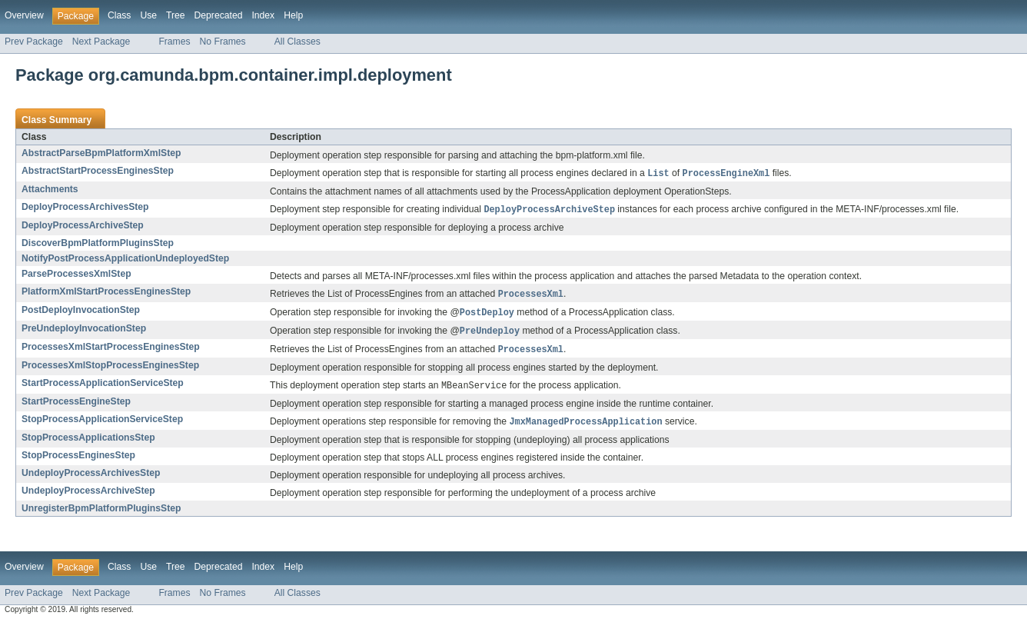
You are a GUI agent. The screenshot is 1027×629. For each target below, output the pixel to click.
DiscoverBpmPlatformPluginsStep (98, 244)
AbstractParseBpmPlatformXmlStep (101, 153)
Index (262, 15)
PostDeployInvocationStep (81, 312)
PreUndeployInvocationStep (84, 331)
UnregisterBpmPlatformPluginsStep (101, 514)
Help (293, 15)
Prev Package (34, 41)
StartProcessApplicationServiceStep (103, 387)
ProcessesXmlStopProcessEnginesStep (110, 369)
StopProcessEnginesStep (78, 461)
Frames (174, 41)
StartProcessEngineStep (76, 406)
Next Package (101, 41)
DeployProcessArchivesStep (85, 207)
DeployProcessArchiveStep (83, 226)
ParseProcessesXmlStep (76, 275)
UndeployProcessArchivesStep (91, 479)
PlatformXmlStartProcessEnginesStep (106, 293)
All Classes (297, 41)
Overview (24, 15)
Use (148, 15)
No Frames (223, 41)
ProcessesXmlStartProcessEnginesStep (111, 350)
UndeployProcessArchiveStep (88, 496)
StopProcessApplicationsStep (88, 443)
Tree (175, 15)
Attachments (50, 190)
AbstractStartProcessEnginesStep (98, 170)
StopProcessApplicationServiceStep (102, 424)
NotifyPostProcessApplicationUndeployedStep (125, 260)
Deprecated (218, 15)
